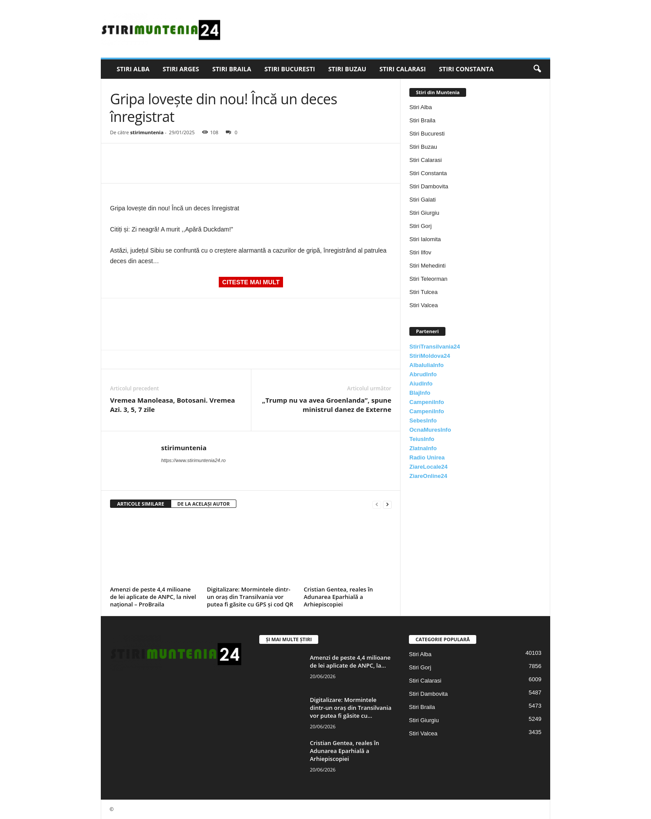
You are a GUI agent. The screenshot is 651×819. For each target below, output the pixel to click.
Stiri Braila (231, 69)
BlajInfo (419, 392)
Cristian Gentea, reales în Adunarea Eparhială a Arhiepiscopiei (338, 596)
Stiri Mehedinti (427, 265)
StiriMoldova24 (429, 356)
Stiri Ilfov (420, 252)
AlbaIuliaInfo (426, 365)
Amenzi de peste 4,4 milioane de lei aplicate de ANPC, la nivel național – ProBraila (153, 596)
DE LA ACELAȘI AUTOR (203, 503)
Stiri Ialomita (425, 239)
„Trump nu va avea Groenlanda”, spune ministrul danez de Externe (326, 405)
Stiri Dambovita (428, 186)
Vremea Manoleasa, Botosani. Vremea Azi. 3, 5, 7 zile (172, 405)
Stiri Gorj (420, 226)
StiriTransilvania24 (434, 346)
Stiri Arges (181, 69)
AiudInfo (421, 383)
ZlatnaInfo (423, 448)
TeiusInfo (421, 439)
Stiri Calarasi (402, 69)
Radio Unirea (427, 457)
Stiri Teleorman (428, 278)
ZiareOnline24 (428, 476)
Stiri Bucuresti (290, 69)
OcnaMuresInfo (430, 429)
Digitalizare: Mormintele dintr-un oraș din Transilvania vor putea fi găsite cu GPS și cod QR (250, 596)
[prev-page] (376, 504)
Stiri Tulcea (423, 292)
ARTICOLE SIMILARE (140, 503)
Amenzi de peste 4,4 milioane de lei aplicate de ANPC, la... (350, 661)
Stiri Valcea (423, 305)
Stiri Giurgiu (424, 212)
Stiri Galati (422, 199)
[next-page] (387, 504)
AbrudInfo (423, 374)
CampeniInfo (426, 402)
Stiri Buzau (347, 69)
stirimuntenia (147, 132)
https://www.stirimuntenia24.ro (193, 460)
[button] (537, 69)
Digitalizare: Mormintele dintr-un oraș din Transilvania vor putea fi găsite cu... (350, 708)
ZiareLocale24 (428, 466)
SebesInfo (423, 420)
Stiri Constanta (466, 69)
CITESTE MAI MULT (251, 282)
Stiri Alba (133, 69)
